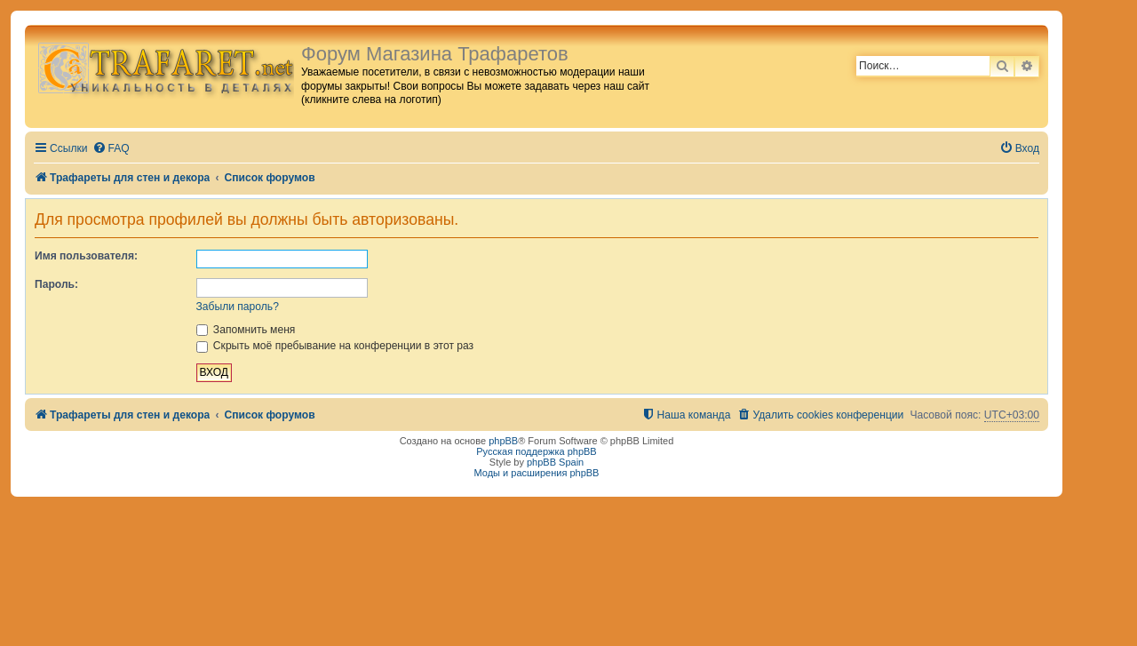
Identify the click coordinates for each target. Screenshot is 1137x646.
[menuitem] (111, 149)
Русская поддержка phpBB (536, 451)
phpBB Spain (555, 462)
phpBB (503, 440)
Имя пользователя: (86, 256)
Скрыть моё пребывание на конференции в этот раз (335, 345)
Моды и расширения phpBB (537, 472)
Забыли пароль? (237, 306)
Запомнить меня (246, 329)
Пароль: (56, 284)
